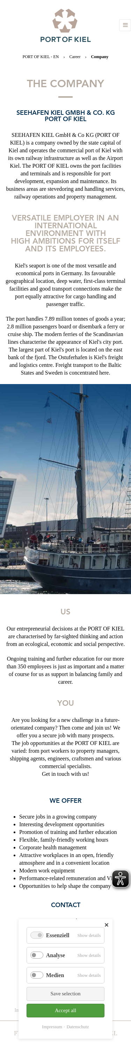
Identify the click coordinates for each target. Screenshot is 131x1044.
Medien (55, 975)
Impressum (52, 1026)
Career (74, 56)
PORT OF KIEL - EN (41, 56)
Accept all (65, 1010)
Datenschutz (77, 1026)
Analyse (55, 955)
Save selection (65, 993)
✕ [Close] (106, 925)
